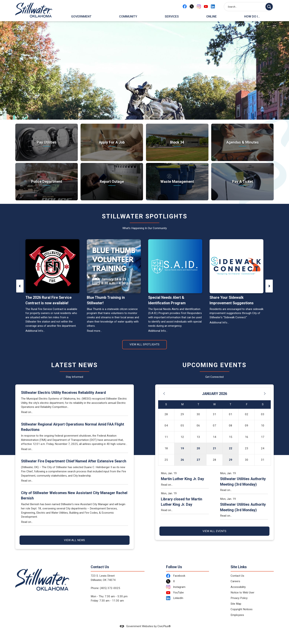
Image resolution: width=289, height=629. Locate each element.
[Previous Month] (164, 387)
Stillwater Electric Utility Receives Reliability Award (63, 386)
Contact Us (237, 569)
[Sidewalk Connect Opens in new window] (237, 260)
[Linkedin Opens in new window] (213, 6)
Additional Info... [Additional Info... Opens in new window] (219, 316)
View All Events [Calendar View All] (214, 525)
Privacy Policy (239, 591)
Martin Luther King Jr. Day (182, 473)
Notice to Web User (242, 586)
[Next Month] (265, 387)
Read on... (27, 405)
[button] (269, 6)
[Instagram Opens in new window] (199, 6)
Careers (235, 575)
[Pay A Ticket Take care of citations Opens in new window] (242, 175)
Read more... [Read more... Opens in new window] (94, 324)
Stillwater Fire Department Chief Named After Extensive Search (73, 455)
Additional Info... (35, 324)
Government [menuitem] (81, 16)
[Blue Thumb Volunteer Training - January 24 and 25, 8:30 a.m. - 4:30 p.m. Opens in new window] (114, 260)
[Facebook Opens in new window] (185, 6)
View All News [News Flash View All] (74, 534)
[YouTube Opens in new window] (206, 6)
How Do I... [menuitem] (252, 16)
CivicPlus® (164, 620)
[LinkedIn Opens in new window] (187, 592)
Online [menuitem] (211, 16)
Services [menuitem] (172, 16)
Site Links (239, 561)
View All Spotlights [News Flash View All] (144, 338)
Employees (237, 608)
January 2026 (214, 387)
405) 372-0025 (110, 581)
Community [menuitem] (128, 16)
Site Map (236, 597)
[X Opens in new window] (192, 6)
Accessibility (238, 580)
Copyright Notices (242, 603)
